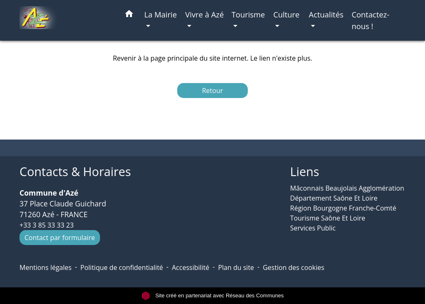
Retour (212, 90)
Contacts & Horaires (75, 171)
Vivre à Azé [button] (204, 14)
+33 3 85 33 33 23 (47, 225)
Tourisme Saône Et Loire (327, 218)
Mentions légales (45, 267)
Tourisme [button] (248, 14)
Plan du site (236, 267)
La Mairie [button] (160, 14)
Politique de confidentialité (122, 267)
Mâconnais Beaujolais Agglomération (347, 188)
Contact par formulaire (59, 237)
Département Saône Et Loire (334, 198)
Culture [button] (286, 14)
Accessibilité (190, 267)
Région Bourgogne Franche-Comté (343, 208)
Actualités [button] (326, 14)
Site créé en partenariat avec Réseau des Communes (213, 295)
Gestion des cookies (293, 267)
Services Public (313, 228)
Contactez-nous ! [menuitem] (370, 20)
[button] (129, 15)
